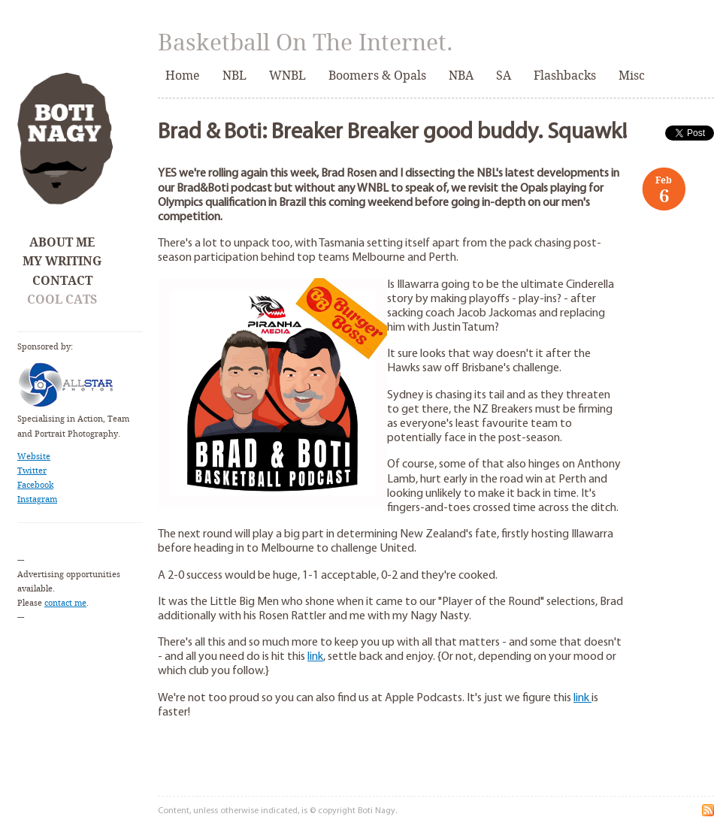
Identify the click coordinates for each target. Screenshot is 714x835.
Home (182, 75)
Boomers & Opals (377, 75)
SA (503, 75)
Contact (62, 281)
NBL (234, 75)
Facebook (35, 485)
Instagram (37, 499)
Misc (632, 75)
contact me (65, 603)
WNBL (287, 75)
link (315, 657)
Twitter (32, 471)
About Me (62, 242)
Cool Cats (62, 299)
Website (33, 456)
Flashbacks (565, 75)
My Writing (62, 261)
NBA (461, 75)
